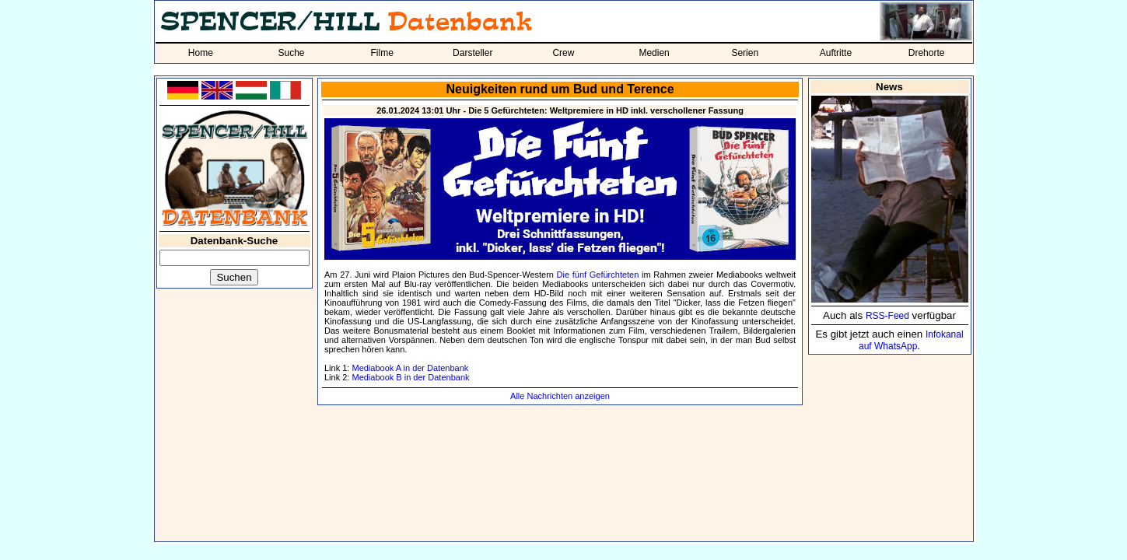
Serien (744, 52)
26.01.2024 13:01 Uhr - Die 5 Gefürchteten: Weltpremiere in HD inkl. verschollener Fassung (560, 110)
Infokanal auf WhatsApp (911, 340)
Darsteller (472, 52)
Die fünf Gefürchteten (598, 274)
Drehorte (926, 52)
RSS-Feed (887, 315)
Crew (563, 52)
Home (200, 52)
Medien (654, 52)
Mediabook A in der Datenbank (410, 368)
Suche (291, 52)
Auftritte (836, 52)
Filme (381, 52)
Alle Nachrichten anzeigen (560, 396)
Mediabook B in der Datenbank (410, 377)
